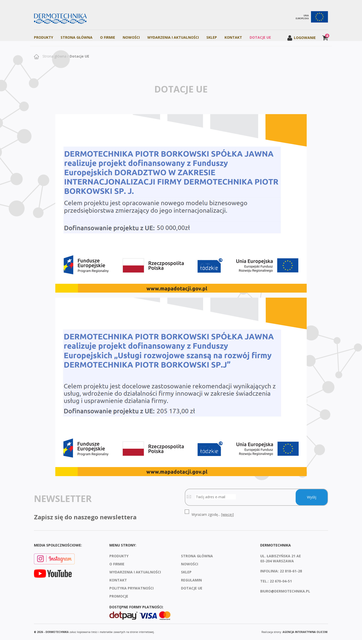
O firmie (107, 37)
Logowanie (301, 37)
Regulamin (191, 580)
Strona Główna (77, 37)
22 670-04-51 (281, 581)
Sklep (211, 37)
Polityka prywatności (131, 588)
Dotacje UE (260, 37)
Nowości (131, 37)
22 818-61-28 (291, 571)
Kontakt (233, 37)
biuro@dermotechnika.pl (285, 591)
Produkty (43, 37)
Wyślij (311, 497)
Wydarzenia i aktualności (173, 37)
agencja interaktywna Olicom (305, 632)
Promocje (118, 596)
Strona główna (53, 56)
